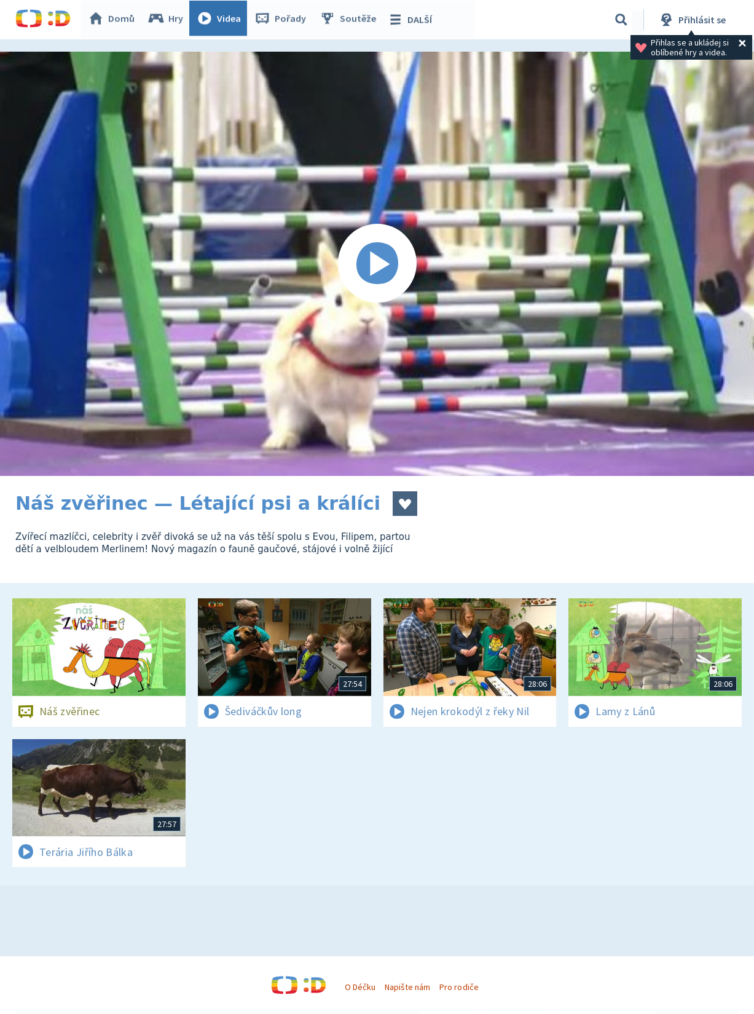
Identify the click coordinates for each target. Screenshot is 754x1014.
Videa (222, 19)
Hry (169, 19)
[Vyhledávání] (621, 19)
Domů (114, 19)
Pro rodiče (458, 986)
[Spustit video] (377, 264)
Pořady (283, 19)
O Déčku (360, 986)
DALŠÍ (413, 19)
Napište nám (407, 986)
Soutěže (351, 19)
